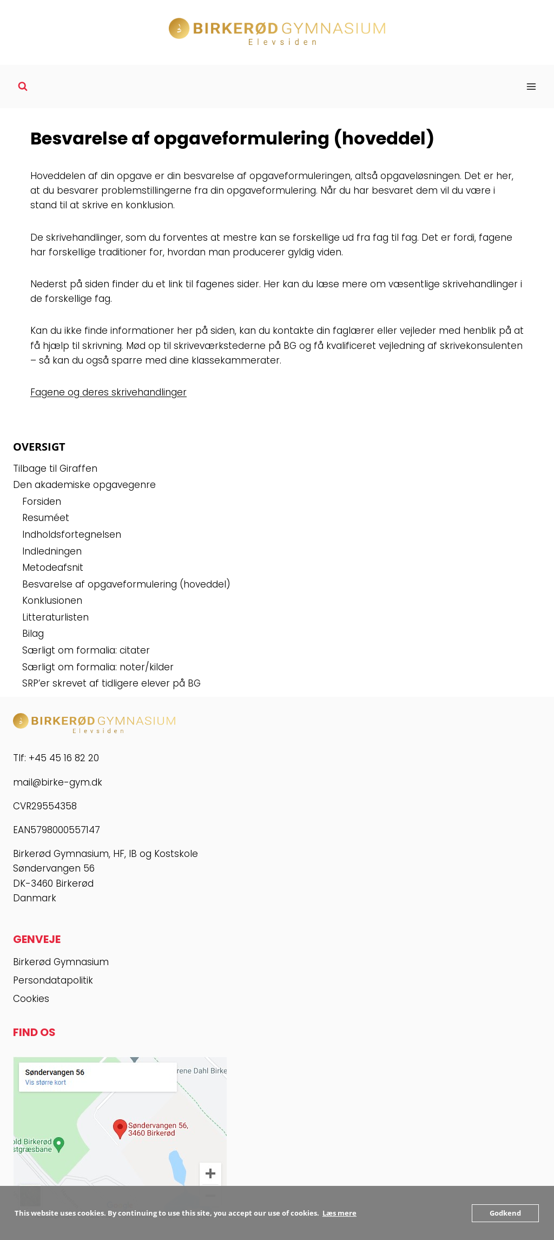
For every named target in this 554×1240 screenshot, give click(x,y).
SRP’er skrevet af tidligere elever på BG (111, 683)
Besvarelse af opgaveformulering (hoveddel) (126, 584)
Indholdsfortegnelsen (71, 534)
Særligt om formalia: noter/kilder (98, 667)
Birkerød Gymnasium (61, 961)
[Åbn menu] (531, 86)
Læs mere (339, 1213)
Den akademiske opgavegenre (84, 484)
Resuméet (45, 517)
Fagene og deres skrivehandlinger (108, 392)
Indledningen (52, 551)
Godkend (505, 1213)
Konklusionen (52, 600)
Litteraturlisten (55, 617)
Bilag (33, 633)
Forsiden (41, 501)
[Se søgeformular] (22, 86)
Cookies (31, 998)
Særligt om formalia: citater (86, 650)
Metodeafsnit (52, 567)
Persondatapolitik (53, 980)
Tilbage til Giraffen (55, 468)
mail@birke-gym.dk (57, 782)
